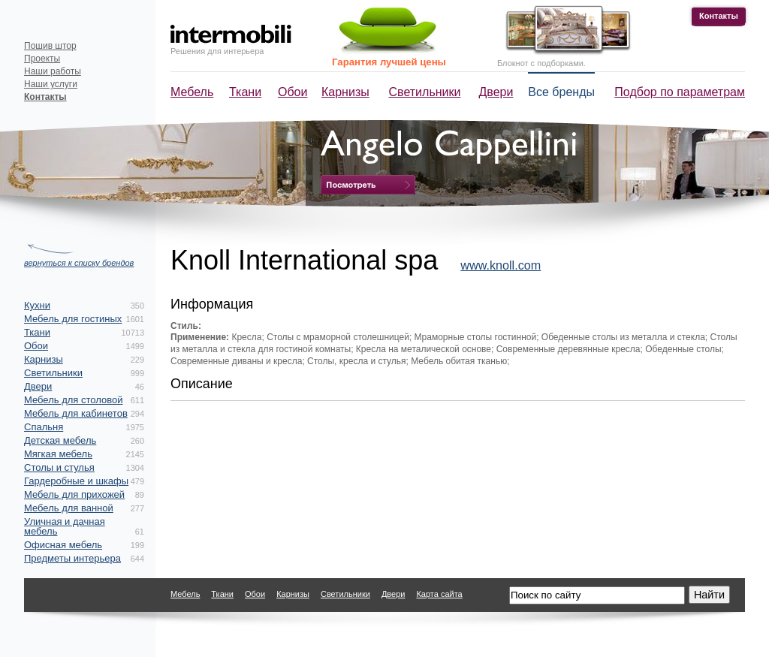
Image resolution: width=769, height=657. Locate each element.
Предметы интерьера (72, 558)
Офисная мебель (63, 544)
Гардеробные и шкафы (76, 481)
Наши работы (52, 71)
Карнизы (345, 92)
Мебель (191, 92)
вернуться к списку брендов (79, 262)
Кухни (37, 305)
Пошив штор (50, 46)
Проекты (42, 58)
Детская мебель (60, 440)
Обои (292, 92)
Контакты (718, 15)
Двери (496, 92)
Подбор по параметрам (679, 92)
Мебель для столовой (73, 399)
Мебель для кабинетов (76, 413)
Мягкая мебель (58, 454)
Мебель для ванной (68, 508)
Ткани (245, 92)
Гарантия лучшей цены (389, 62)
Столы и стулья (59, 467)
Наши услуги (50, 84)
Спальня (43, 426)
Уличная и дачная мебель (64, 526)
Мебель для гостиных (73, 318)
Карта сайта (439, 593)
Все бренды (561, 92)
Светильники (425, 92)
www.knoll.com (500, 265)
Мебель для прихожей (74, 494)
